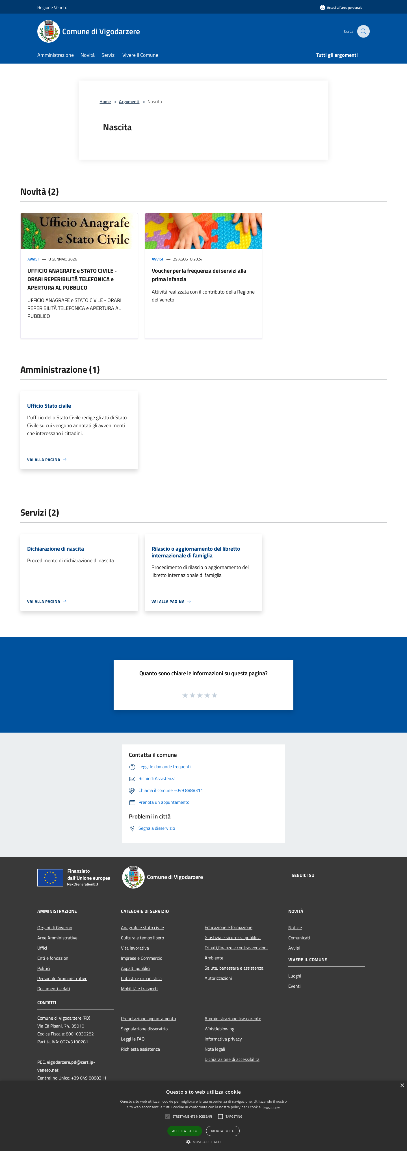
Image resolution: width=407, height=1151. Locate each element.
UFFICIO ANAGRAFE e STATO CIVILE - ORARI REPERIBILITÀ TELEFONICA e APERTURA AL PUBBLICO (72, 279)
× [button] (402, 1085)
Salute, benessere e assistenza (234, 968)
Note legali (215, 1049)
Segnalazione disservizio (144, 1028)
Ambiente (214, 957)
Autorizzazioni (218, 978)
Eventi (294, 986)
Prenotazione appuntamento (148, 1018)
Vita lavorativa (135, 947)
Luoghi (294, 975)
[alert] (203, 1116)
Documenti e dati (53, 988)
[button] (167, 1116)
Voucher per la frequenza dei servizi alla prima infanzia (199, 274)
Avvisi (33, 259)
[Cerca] (363, 31)
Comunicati (299, 937)
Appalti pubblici (135, 968)
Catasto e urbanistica (141, 978)
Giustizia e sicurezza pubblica (233, 937)
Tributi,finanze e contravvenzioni (236, 947)
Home (105, 101)
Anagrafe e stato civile (142, 927)
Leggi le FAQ (133, 1038)
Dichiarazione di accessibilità (232, 1059)
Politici (43, 968)
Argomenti (129, 101)
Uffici (42, 947)
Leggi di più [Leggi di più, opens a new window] (271, 1107)
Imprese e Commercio (141, 958)
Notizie (295, 927)
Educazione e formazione (228, 927)
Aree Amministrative (57, 937)
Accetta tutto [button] (184, 1131)
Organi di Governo (54, 927)
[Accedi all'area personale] (341, 7)
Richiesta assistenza (140, 1049)
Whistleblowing (219, 1028)
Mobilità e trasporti (139, 988)
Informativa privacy (223, 1038)
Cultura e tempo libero (142, 937)
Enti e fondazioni (53, 958)
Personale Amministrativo (62, 978)
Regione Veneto (52, 7)
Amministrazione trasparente (233, 1018)
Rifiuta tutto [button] (222, 1131)
